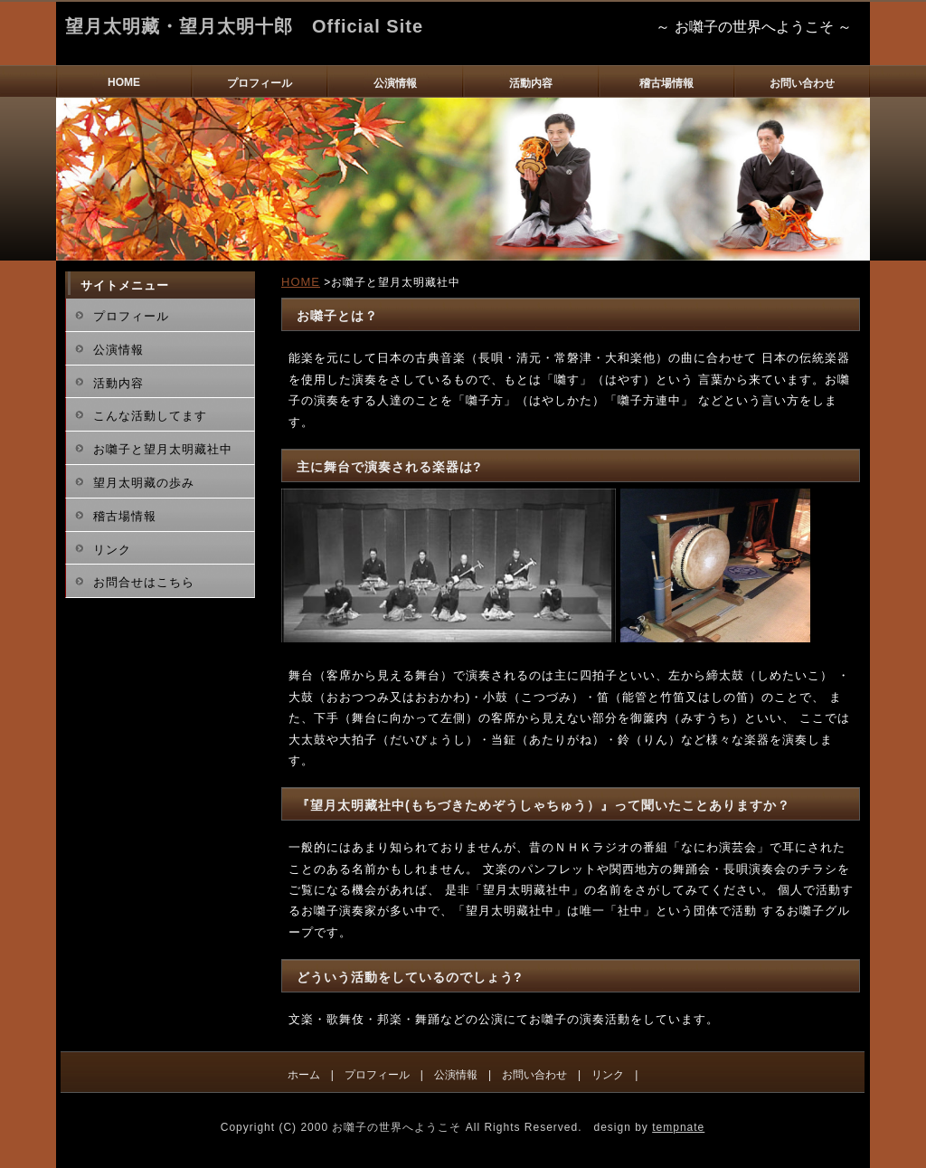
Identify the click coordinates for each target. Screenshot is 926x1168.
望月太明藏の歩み (143, 482)
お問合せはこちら (143, 582)
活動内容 (531, 83)
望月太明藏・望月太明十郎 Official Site (244, 26)
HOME (124, 82)
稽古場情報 (666, 83)
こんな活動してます (150, 416)
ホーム (304, 1074)
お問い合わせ (802, 83)
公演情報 (395, 83)
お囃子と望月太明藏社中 (162, 449)
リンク (112, 549)
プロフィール (259, 83)
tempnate (678, 1127)
